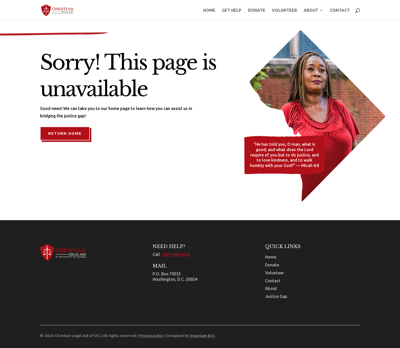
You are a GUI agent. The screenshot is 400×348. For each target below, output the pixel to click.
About (311, 10)
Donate (256, 10)
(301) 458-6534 (176, 254)
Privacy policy (151, 335)
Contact (340, 10)
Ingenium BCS (202, 335)
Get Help (231, 10)
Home (209, 10)
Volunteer (284, 10)
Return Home (65, 133)
